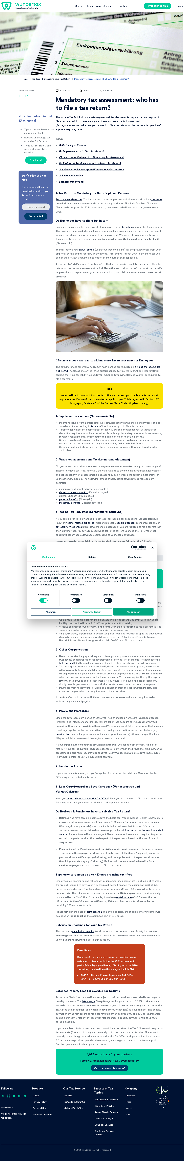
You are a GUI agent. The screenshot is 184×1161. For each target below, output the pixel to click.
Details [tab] (92, 557)
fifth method (66, 663)
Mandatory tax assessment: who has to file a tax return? (101, 79)
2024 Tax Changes (104, 1118)
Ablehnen (50, 612)
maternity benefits (69, 502)
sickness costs (130, 830)
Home (25, 79)
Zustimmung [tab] (48, 557)
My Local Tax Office (73, 1108)
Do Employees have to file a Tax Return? (81, 151)
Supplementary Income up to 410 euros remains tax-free (91, 169)
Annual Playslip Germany (106, 1112)
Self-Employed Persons (72, 145)
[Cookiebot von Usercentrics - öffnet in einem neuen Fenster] (133, 547)
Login (180, 5)
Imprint (129, 1108)
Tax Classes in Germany (106, 1099)
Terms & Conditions (42, 1114)
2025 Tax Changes (104, 1124)
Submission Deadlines (71, 175)
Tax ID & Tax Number (104, 1106)
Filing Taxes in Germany (100, 5)
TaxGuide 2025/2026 (74, 1102)
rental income (124, 897)
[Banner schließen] (153, 548)
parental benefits (68, 499)
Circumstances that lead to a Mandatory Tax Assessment (91, 157)
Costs (78, 5)
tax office (127, 226)
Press (128, 1102)
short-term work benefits (73, 492)
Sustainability (39, 1108)
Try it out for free (157, 5)
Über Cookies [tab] (135, 557)
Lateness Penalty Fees (72, 181)
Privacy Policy (40, 1102)
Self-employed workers (69, 199)
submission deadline (83, 931)
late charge (88, 1001)
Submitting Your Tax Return (57, 79)
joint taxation (94, 911)
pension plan (63, 734)
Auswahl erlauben (92, 612)
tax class (96, 426)
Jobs (128, 1114)
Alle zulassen (133, 612)
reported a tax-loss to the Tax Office (87, 798)
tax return (156, 199)
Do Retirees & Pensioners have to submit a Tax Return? (90, 163)
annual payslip (86, 249)
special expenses (126, 522)
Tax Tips (122, 5)
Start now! (36, 160)
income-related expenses (79, 522)
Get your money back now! (109, 1068)
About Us (130, 1095)
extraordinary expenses (69, 526)
